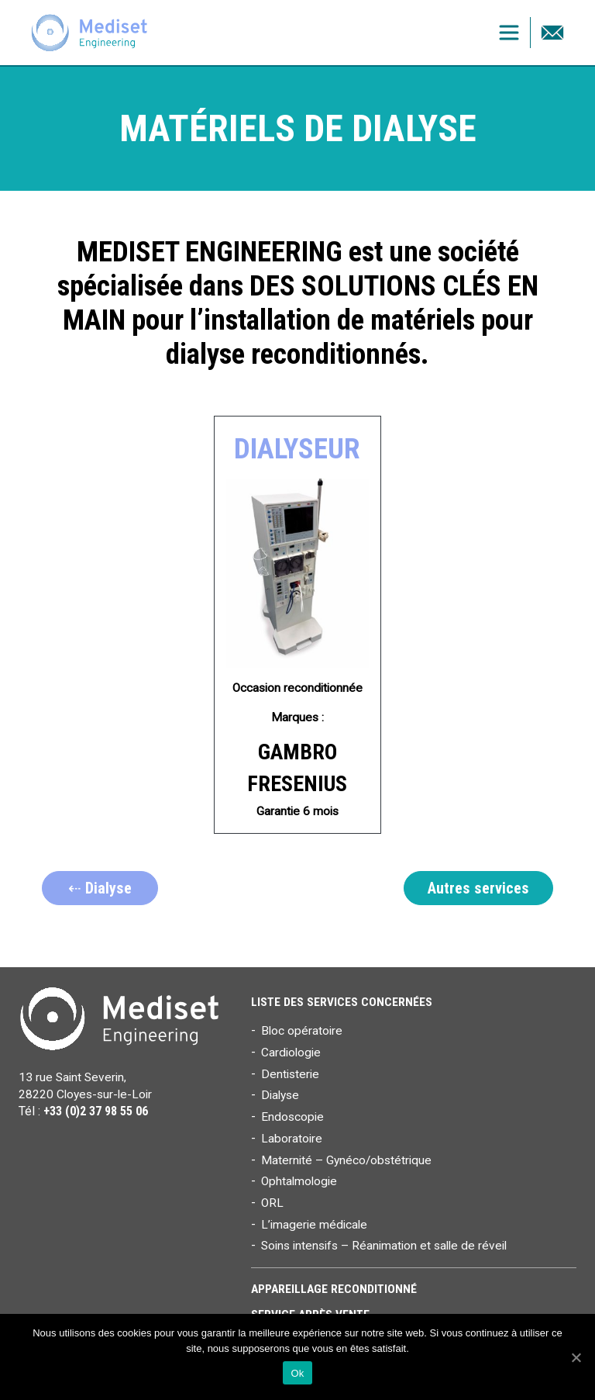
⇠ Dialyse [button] (100, 888)
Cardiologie (291, 1053)
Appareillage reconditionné (334, 1289)
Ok (297, 1373)
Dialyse (280, 1095)
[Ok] (575, 1357)
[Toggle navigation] (509, 32)
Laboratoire (291, 1139)
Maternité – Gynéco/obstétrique (346, 1160)
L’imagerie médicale (314, 1225)
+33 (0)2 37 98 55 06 (95, 1111)
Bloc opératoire (301, 1031)
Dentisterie (290, 1074)
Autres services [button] (478, 888)
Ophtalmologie (299, 1181)
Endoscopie (292, 1117)
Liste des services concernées (341, 1002)
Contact (552, 32)
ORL (272, 1203)
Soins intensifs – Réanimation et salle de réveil (384, 1246)
